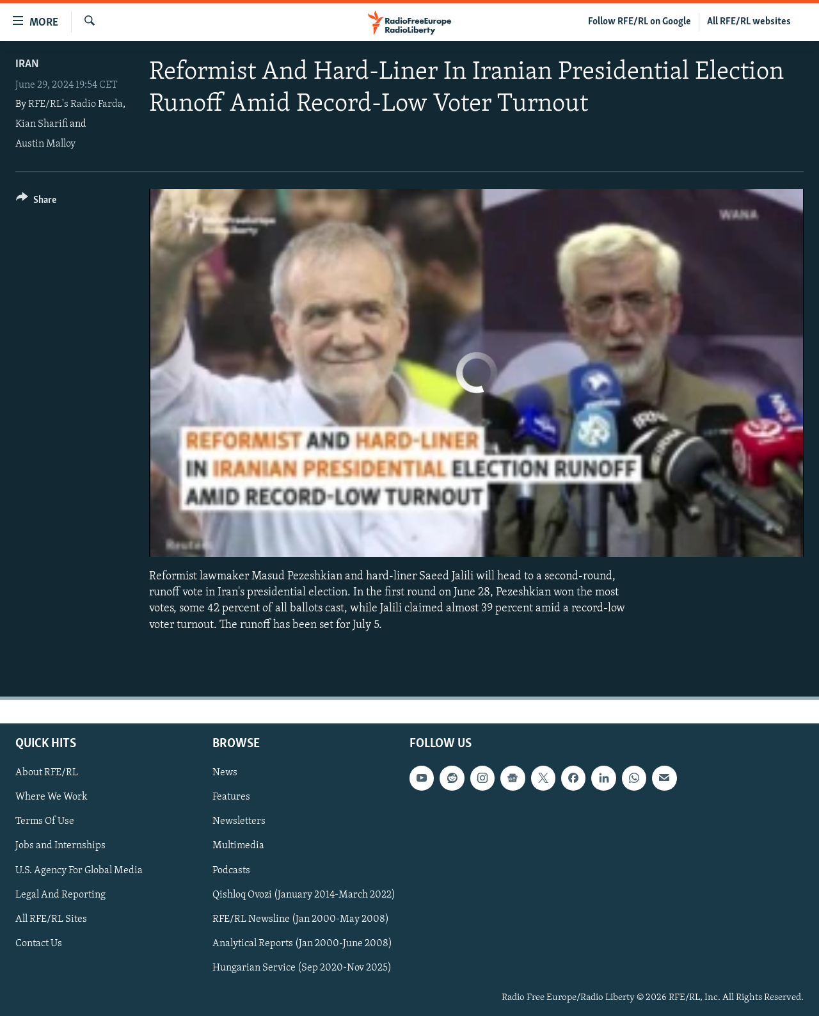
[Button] (36, 202)
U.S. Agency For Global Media (79, 870)
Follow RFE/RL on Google (639, 22)
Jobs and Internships (60, 846)
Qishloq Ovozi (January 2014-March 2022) (303, 894)
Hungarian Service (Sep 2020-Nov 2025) (302, 968)
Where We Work (51, 797)
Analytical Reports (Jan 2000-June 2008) (302, 944)
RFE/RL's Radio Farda (75, 104)
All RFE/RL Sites (51, 919)
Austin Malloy (45, 144)
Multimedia (238, 846)
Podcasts (231, 870)
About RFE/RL (46, 773)
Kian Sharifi (41, 124)
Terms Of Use (44, 821)
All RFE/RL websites (749, 22)
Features (231, 797)
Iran (27, 64)
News (224, 773)
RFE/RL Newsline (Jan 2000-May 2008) (300, 919)
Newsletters (239, 821)
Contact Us (38, 944)
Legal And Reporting (60, 894)
